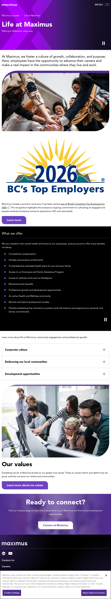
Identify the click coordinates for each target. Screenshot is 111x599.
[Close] (106, 575)
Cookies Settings (11, 592)
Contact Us (8, 560)
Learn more (14, 220)
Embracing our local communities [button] (26, 361)
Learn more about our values (25, 485)
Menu (102, 4)
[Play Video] (103, 43)
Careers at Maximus (55, 525)
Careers (6, 566)
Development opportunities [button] (22, 374)
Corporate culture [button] (16, 349)
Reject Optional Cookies (94, 592)
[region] (55, 585)
